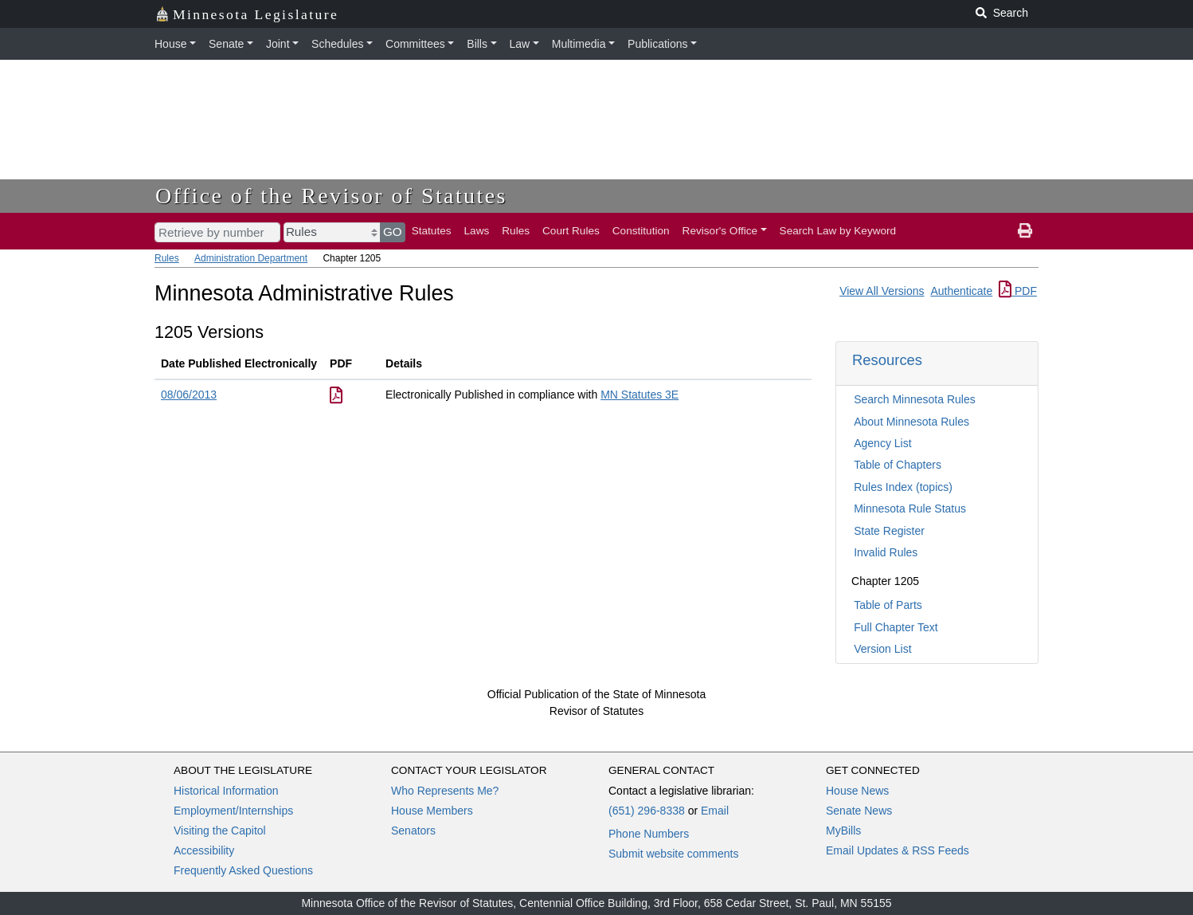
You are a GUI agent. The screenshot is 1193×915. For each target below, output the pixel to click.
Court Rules (571, 231)
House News (857, 790)
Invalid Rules (885, 552)
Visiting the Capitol (220, 830)
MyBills (843, 830)
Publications (658, 43)
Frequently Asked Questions (243, 870)
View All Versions (881, 291)
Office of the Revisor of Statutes (331, 195)
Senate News (859, 810)
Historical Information (226, 790)
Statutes (432, 231)
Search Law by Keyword (838, 231)
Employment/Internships (233, 810)
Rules (516, 231)
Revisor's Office (720, 231)
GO (392, 231)
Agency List (882, 443)
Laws (477, 231)
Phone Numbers (648, 833)
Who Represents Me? (445, 790)
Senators (413, 830)
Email (715, 810)
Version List (882, 648)
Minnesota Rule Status (910, 508)
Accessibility (204, 850)
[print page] (1024, 231)
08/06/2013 (189, 394)
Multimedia (579, 43)
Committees (415, 43)
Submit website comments (673, 853)
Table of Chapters (897, 464)
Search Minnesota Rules (915, 399)
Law (520, 43)
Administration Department (250, 258)
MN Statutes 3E (639, 394)
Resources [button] (887, 359)
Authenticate (961, 291)
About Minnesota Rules (911, 421)
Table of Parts (888, 605)
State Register (889, 530)
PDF (1018, 291)
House (170, 43)
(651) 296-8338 (646, 810)
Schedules (337, 43)
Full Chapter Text (896, 627)
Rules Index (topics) (903, 487)
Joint (278, 43)
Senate (226, 43)
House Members (432, 810)
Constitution (641, 231)
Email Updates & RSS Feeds (897, 850)
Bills (477, 43)
